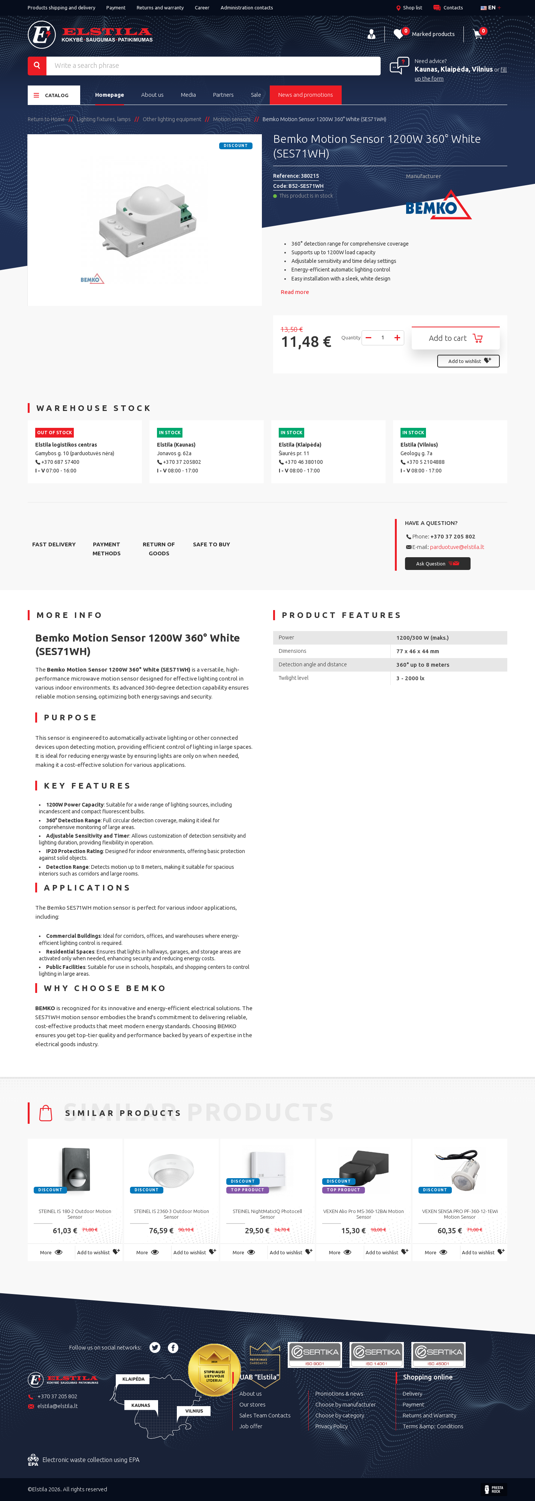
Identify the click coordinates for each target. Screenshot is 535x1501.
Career (202, 7)
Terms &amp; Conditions (433, 1426)
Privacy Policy (331, 1426)
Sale (256, 94)
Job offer (250, 1426)
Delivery (412, 1393)
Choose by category (339, 1415)
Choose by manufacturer (345, 1404)
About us (152, 94)
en (488, 7)
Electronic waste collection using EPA (83, 1460)
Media (188, 94)
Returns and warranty (160, 7)
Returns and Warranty (429, 1415)
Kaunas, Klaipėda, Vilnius (454, 69)
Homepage (109, 94)
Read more (295, 292)
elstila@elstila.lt (53, 1407)
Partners (223, 94)
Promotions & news (339, 1393)
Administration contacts (247, 7)
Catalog (51, 95)
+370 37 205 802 (452, 536)
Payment (116, 7)
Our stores (252, 1404)
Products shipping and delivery (61, 7)
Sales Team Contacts (265, 1415)
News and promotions (305, 94)
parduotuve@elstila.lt (457, 547)
